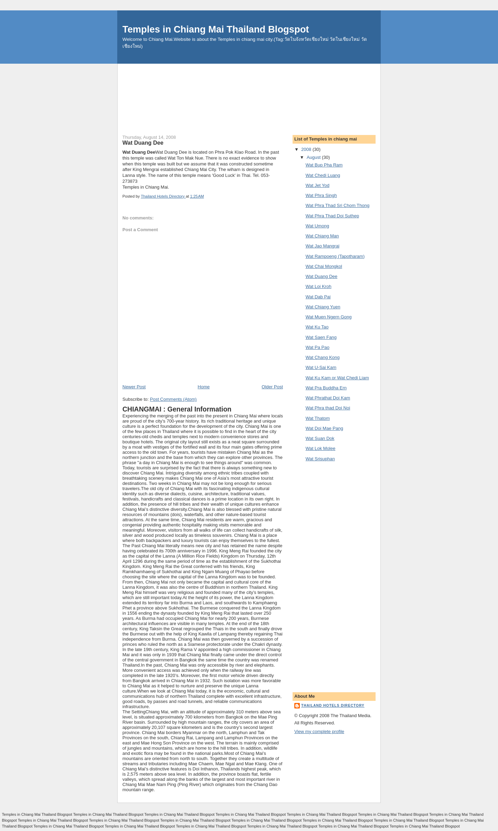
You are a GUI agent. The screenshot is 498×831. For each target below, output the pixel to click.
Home (204, 386)
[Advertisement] (249, 79)
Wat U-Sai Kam (320, 367)
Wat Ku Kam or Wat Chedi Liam (337, 377)
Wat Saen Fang (320, 337)
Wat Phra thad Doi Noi (327, 407)
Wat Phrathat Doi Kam (327, 397)
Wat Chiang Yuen (322, 306)
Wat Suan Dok (319, 438)
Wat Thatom (317, 418)
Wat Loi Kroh (318, 286)
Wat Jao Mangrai (322, 246)
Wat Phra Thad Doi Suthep (332, 215)
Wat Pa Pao (317, 347)
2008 (307, 149)
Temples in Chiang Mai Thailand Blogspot (215, 29)
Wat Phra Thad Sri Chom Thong (337, 205)
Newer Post (134, 386)
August (314, 157)
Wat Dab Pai (318, 296)
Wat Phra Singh (321, 195)
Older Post (272, 386)
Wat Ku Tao (316, 326)
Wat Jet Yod (317, 185)
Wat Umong (317, 225)
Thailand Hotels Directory (333, 705)
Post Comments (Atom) (173, 399)
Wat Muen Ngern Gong (328, 316)
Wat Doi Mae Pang (324, 428)
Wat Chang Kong (322, 357)
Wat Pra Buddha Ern (326, 387)
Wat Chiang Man (322, 235)
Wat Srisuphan (320, 458)
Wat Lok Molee (320, 448)
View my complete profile (319, 731)
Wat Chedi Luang (322, 175)
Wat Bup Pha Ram (323, 165)
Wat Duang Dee (321, 276)
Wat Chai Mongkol (323, 266)
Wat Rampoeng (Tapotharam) (335, 256)
